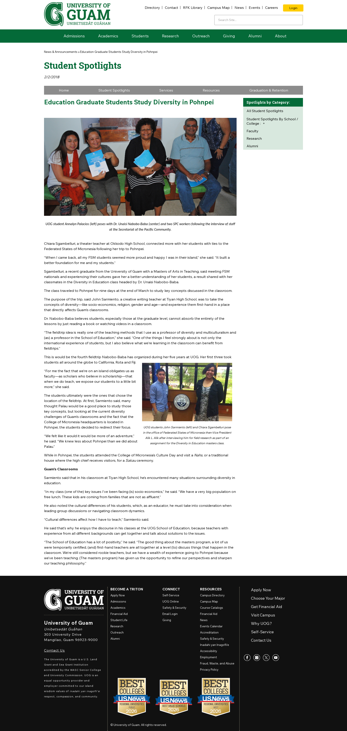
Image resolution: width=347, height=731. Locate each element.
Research (170, 35)
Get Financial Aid (266, 607)
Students (140, 35)
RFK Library (192, 7)
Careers (271, 7)
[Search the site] (298, 19)
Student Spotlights (114, 90)
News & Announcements (60, 52)
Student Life (118, 620)
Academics (108, 35)
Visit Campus (263, 615)
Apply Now (261, 590)
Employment (208, 657)
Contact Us (54, 650)
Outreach (201, 35)
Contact (171, 7)
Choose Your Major (268, 598)
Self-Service (262, 632)
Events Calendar (211, 626)
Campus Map (218, 7)
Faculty (252, 131)
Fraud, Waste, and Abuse (217, 663)
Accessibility (208, 651)
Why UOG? (261, 623)
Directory (152, 7)
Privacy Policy (209, 669)
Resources (211, 90)
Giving (229, 35)
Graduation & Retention (268, 90)
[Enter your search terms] (258, 20)
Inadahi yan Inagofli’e (214, 645)
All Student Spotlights (265, 111)
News (239, 7)
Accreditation (209, 632)
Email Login (170, 614)
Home (50, 36)
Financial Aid (119, 614)
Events (254, 7)
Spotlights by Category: (268, 102)
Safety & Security (174, 607)
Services (166, 90)
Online (170, 601)
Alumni (255, 35)
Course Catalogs (211, 607)
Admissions (74, 35)
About (280, 35)
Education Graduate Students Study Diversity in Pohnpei (119, 52)
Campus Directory (212, 595)
